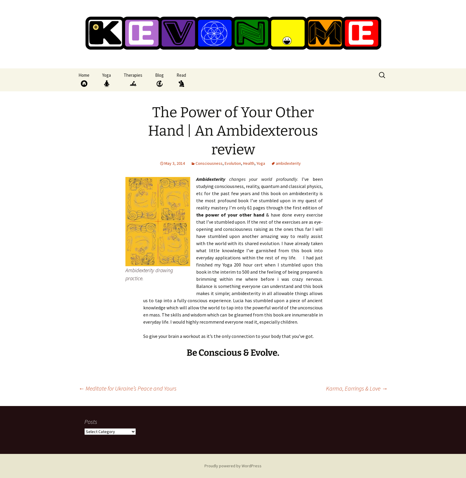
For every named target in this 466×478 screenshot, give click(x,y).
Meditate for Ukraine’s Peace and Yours (127, 388)
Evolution (233, 163)
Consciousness (209, 163)
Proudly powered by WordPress (233, 465)
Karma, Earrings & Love (357, 388)
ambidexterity (288, 163)
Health (248, 163)
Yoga (260, 163)
